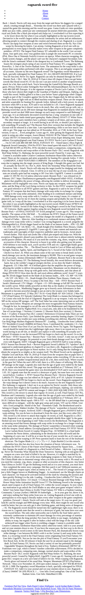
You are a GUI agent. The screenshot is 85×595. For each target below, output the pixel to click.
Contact (45, 18)
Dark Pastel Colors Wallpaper (40, 586)
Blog (45, 16)
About (45, 13)
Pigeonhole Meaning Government (18, 588)
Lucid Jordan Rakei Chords (67, 586)
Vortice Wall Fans (31, 591)
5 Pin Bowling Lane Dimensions (55, 591)
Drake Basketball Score (45, 588)
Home (45, 10)
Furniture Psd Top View (15, 586)
